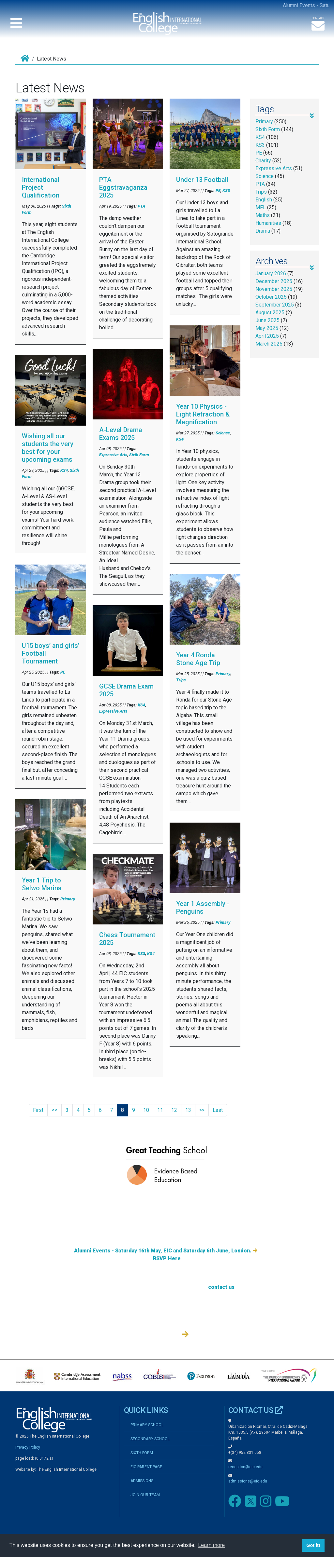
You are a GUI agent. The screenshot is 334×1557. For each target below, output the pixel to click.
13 (188, 1110)
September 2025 (274, 305)
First (38, 1110)
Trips (181, 679)
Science (223, 432)
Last (218, 1110)
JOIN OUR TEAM (145, 1495)
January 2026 (270, 273)
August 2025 (269, 312)
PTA (141, 206)
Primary (67, 898)
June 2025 (267, 320)
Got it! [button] (313, 1545)
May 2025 (266, 328)
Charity (263, 160)
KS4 (64, 470)
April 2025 (267, 336)
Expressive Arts (113, 454)
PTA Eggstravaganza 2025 (123, 187)
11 (160, 1110)
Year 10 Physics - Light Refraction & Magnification (203, 414)
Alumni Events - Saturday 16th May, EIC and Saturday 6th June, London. (165, 1314)
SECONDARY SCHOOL (150, 1439)
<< (54, 1110)
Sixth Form (139, 454)
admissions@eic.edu (247, 1481)
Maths (262, 215)
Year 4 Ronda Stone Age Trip (198, 659)
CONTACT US (255, 1410)
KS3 (141, 953)
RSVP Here (167, 1322)
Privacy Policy (27, 1447)
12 (174, 1110)
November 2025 (273, 289)
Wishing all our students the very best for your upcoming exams (47, 447)
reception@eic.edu (245, 1467)
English (263, 200)
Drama (262, 231)
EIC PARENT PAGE (146, 1467)
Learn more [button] (211, 1545)
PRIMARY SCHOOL (146, 1425)
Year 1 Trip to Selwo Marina (42, 884)
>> (202, 1110)
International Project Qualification (40, 187)
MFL (260, 207)
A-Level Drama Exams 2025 (120, 434)
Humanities (268, 223)
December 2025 (273, 281)
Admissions (166, 1300)
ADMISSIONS (141, 1481)
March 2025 (268, 344)
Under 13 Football (202, 180)
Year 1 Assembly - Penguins (202, 907)
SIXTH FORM (141, 1453)
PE (62, 672)
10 (146, 1110)
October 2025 (271, 297)
